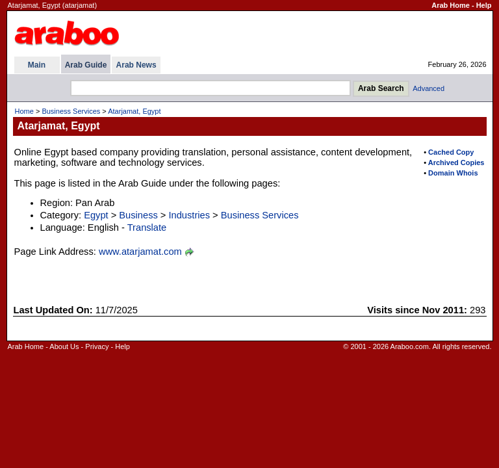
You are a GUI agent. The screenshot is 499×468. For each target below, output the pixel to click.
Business (138, 215)
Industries (190, 215)
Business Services (71, 111)
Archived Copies (456, 162)
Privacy (97, 346)
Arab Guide (86, 65)
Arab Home (450, 5)
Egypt (96, 215)
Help (484, 5)
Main (36, 65)
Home (24, 111)
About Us (64, 346)
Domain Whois (453, 173)
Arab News (136, 65)
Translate (147, 227)
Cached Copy (451, 152)
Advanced (428, 88)
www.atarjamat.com (140, 251)
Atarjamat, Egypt (134, 111)
